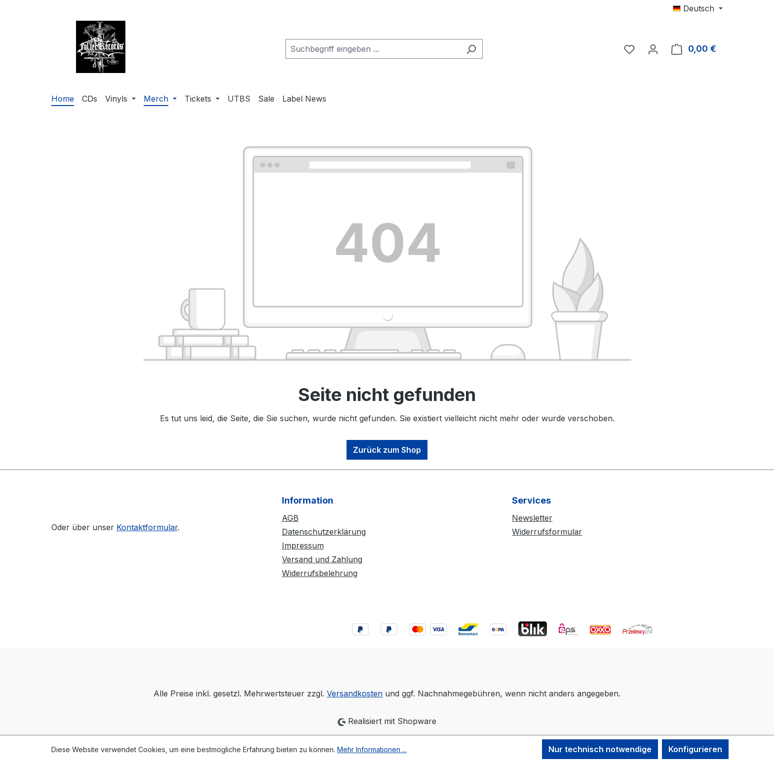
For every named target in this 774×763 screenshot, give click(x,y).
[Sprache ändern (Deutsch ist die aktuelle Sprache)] (698, 8)
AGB (290, 518)
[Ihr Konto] (653, 49)
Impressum (303, 545)
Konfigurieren (695, 749)
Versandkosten (355, 693)
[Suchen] (471, 49)
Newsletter (532, 518)
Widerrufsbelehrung (319, 573)
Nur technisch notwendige (600, 749)
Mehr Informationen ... (372, 749)
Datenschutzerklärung (324, 532)
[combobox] (372, 49)
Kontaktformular (147, 527)
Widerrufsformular (547, 532)
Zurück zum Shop (387, 450)
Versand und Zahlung (322, 559)
